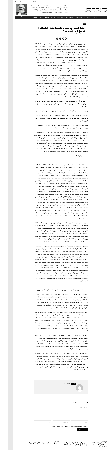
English (28, 17)
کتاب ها (81, 17)
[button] (14, 17)
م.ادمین (76, 34)
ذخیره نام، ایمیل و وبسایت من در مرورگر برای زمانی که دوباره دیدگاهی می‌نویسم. (62, 426)
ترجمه (50, 17)
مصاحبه (39, 17)
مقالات (88, 17)
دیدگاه (34, 17)
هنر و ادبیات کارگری (73, 17)
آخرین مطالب (59, 383)
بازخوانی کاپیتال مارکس (59, 17)
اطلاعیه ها (45, 17)
